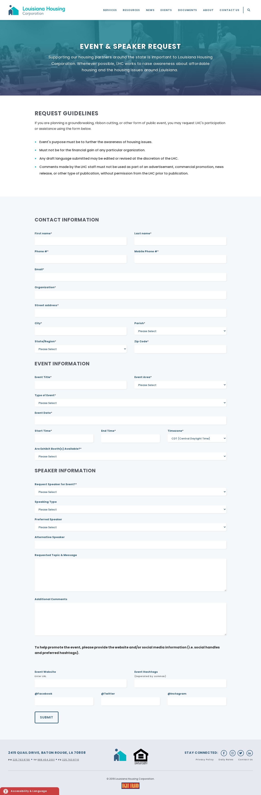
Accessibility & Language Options (25, 792)
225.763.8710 (70, 759)
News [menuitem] (150, 10)
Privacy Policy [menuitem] (205, 759)
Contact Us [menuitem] (229, 10)
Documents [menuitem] (187, 10)
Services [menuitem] (110, 10)
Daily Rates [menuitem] (226, 759)
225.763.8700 (21, 759)
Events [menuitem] (166, 10)
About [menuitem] (208, 10)
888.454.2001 (46, 759)
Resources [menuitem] (131, 10)
